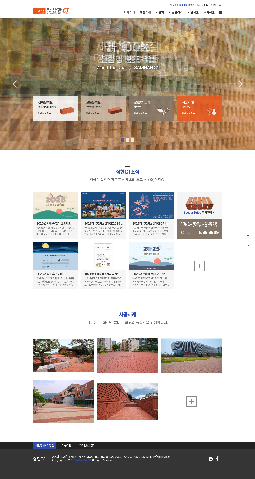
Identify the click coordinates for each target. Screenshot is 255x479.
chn (213, 5)
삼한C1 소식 (154, 108)
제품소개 (145, 12)
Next (240, 84)
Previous (15, 84)
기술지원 (193, 12)
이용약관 (66, 445)
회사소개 (129, 12)
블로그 (211, 459)
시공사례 (202, 108)
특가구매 (199, 214)
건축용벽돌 (58, 108)
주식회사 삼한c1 (51, 11)
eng (198, 5)
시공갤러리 (176, 12)
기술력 (160, 12)
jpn (205, 5)
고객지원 (209, 12)
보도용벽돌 (106, 108)
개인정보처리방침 (45, 445)
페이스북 (217, 459)
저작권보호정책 (87, 445)
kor (191, 5)
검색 (220, 5)
